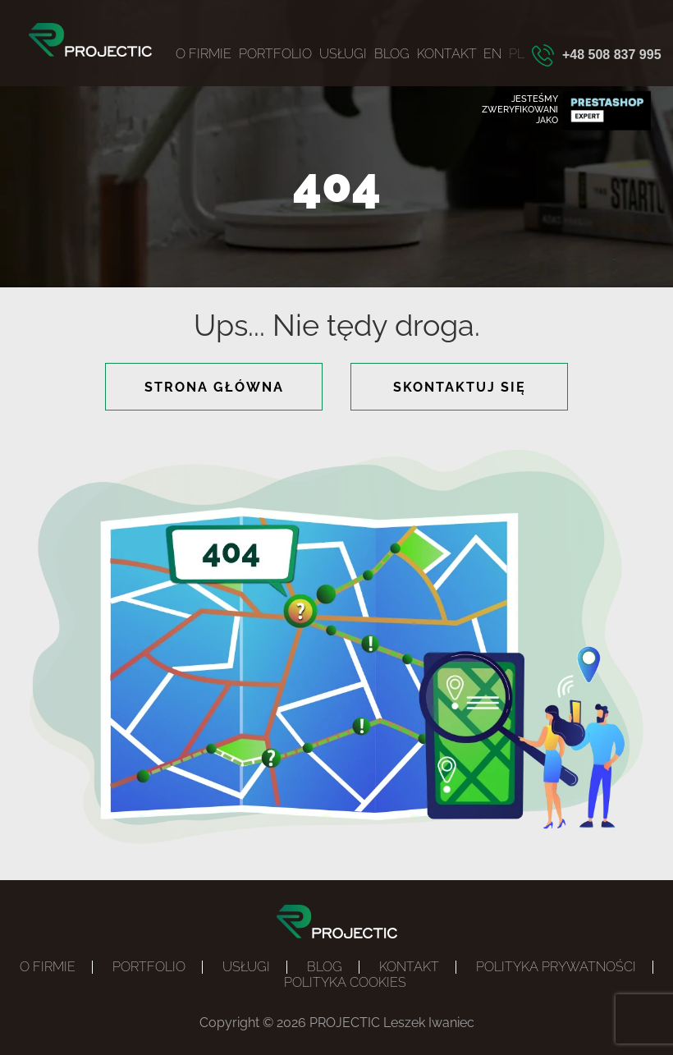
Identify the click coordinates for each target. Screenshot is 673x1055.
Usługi (343, 54)
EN (492, 54)
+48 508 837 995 (612, 55)
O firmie (203, 54)
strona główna (214, 387)
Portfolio (275, 54)
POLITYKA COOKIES (345, 982)
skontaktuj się (459, 387)
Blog (392, 54)
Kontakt (447, 54)
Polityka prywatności (556, 967)
